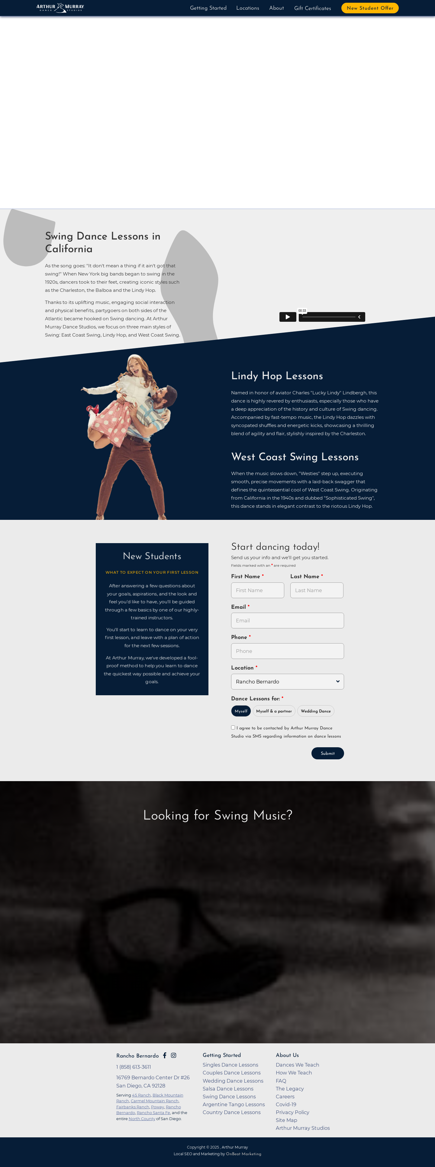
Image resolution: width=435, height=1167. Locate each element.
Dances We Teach (297, 1065)
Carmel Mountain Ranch (155, 1100)
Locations (247, 8)
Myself (241, 711)
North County (142, 1118)
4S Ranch (141, 1095)
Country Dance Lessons (232, 1112)
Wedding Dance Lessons (233, 1081)
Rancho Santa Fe (153, 1112)
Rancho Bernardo (137, 1056)
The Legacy (290, 1089)
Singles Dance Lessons (230, 1065)
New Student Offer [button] (370, 8)
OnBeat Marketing (243, 1154)
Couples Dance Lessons (232, 1073)
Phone (240, 638)
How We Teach (294, 1073)
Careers (285, 1097)
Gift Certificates (312, 8)
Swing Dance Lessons (229, 1097)
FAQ (281, 1081)
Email (239, 607)
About (276, 8)
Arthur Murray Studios (303, 1128)
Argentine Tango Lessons (234, 1104)
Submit (328, 753)
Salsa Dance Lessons (228, 1089)
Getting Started (208, 8)
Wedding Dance (316, 711)
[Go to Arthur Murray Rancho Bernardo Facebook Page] (164, 1055)
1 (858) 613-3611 (133, 1067)
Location (243, 668)
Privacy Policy (292, 1112)
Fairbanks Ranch (132, 1106)
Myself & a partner (274, 711)
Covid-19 (286, 1104)
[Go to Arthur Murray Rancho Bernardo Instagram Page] (173, 1055)
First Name (246, 577)
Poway (157, 1106)
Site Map (286, 1120)
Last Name (305, 577)
